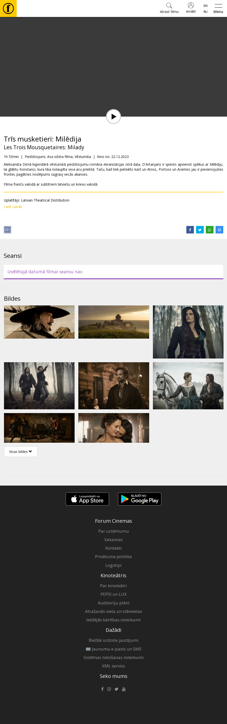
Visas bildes (20, 451)
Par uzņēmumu (113, 531)
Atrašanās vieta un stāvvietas (113, 611)
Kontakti (113, 548)
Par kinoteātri (113, 585)
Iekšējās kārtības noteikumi (113, 620)
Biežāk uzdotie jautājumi (113, 640)
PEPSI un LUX (114, 594)
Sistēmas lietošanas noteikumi (114, 657)
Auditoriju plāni (113, 603)
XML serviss (113, 666)
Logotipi (113, 565)
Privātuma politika (113, 556)
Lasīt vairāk (13, 206)
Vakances (113, 539)
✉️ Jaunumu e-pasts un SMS (113, 649)
